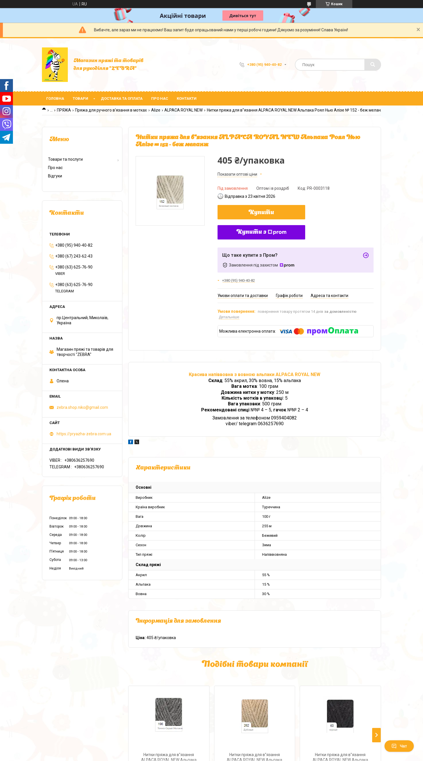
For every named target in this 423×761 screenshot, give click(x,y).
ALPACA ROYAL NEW (183, 110)
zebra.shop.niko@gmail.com (82, 407)
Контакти (187, 98)
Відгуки (55, 176)
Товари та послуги (65, 159)
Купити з (262, 232)
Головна (55, 98)
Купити (261, 213)
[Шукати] (372, 65)
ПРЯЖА (64, 110)
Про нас (159, 98)
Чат (399, 746)
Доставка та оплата (122, 98)
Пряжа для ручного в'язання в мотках (111, 110)
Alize (155, 110)
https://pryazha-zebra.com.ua (84, 434)
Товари (80, 98)
